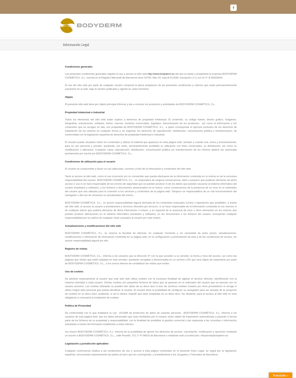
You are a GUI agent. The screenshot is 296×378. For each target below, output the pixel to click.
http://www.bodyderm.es (161, 73)
